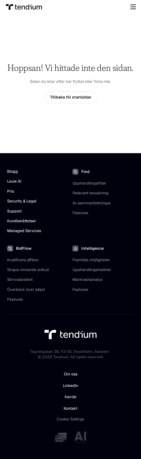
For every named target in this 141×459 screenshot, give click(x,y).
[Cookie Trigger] (70, 419)
